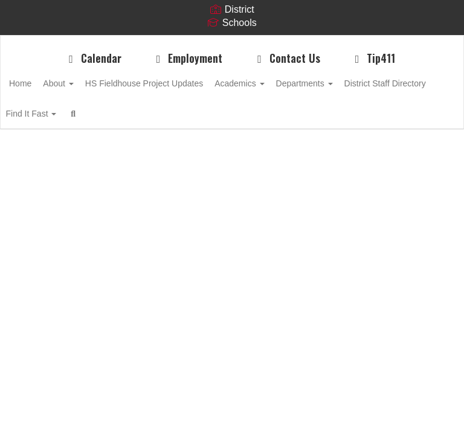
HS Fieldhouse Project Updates (176, 83)
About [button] (83, 83)
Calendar (92, 58)
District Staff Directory (68, 113)
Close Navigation (257, 118)
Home (39, 83)
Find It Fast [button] (152, 113)
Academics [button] (278, 83)
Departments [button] (349, 83)
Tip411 (373, 58)
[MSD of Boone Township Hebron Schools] (232, 43)
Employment (187, 58)
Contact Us (286, 58)
